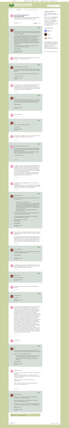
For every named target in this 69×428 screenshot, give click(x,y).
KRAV (16, 71)
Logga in (52, 423)
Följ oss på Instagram (45, 0)
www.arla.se (14, 0)
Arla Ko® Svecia (17, 220)
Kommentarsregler (53, 0)
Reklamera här (27, 0)
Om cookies (57, 423)
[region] (25, 18)
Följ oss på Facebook (36, 0)
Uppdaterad (18, 51)
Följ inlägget (35, 23)
